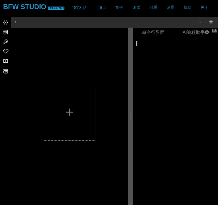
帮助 (187, 7)
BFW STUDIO (33, 7)
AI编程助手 (196, 32)
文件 (119, 7)
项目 (102, 7)
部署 (153, 7)
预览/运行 (80, 7)
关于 (204, 7)
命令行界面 (153, 32)
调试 (136, 7)
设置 (170, 7)
